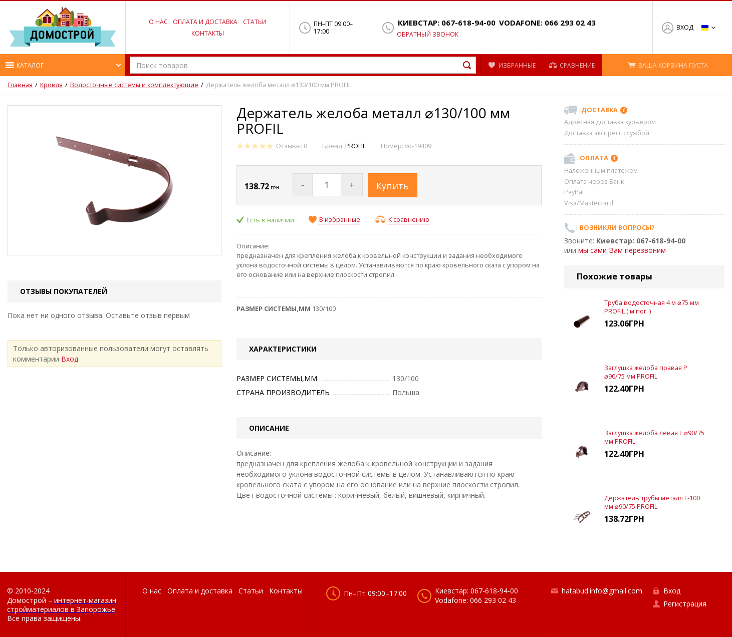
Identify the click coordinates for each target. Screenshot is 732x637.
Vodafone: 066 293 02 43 (547, 23)
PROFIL (355, 146)
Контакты (207, 33)
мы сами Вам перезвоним (622, 250)
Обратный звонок (427, 35)
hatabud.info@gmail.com (602, 590)
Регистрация (684, 603)
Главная (20, 85)
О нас (158, 22)
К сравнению (408, 219)
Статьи (255, 22)
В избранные (339, 220)
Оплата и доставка (205, 22)
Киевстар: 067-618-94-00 (447, 23)
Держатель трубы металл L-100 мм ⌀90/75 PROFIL (652, 502)
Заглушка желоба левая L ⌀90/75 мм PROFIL (654, 437)
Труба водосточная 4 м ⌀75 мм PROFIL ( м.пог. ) (651, 306)
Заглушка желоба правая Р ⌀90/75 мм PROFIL (645, 372)
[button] (62, 65)
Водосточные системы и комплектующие (134, 85)
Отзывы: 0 (291, 146)
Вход (684, 27)
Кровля (51, 85)
